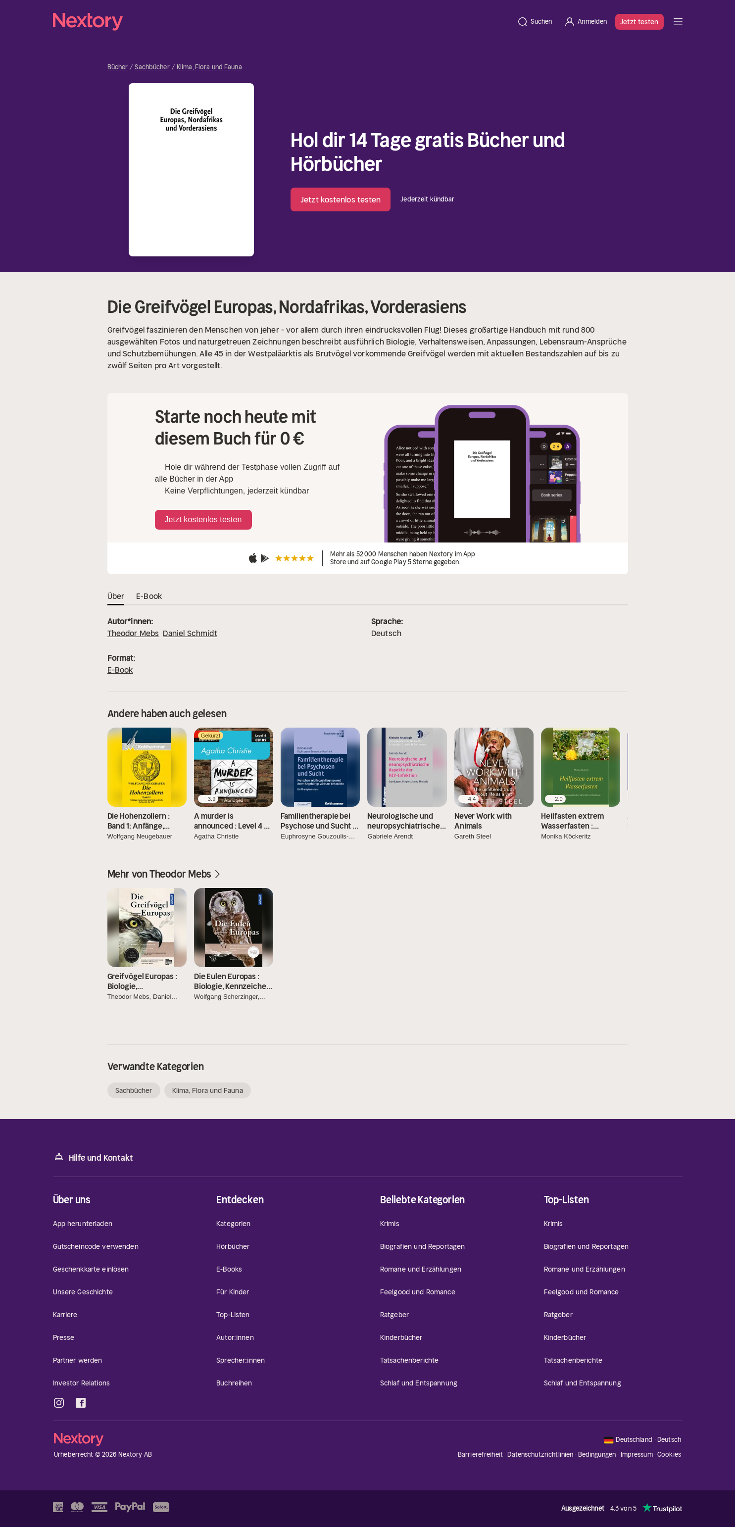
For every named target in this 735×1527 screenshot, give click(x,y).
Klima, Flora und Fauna (209, 67)
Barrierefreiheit (480, 1454)
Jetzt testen (639, 21)
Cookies (669, 1455)
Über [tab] (116, 596)
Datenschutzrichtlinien (540, 1454)
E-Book (120, 670)
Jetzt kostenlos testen (340, 199)
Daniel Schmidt (190, 633)
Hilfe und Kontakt (93, 1157)
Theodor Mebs (133, 633)
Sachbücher (152, 67)
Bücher (117, 67)
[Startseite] (282, 22)
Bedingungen (597, 1454)
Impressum (637, 1454)
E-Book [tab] (149, 596)
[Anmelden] (585, 22)
